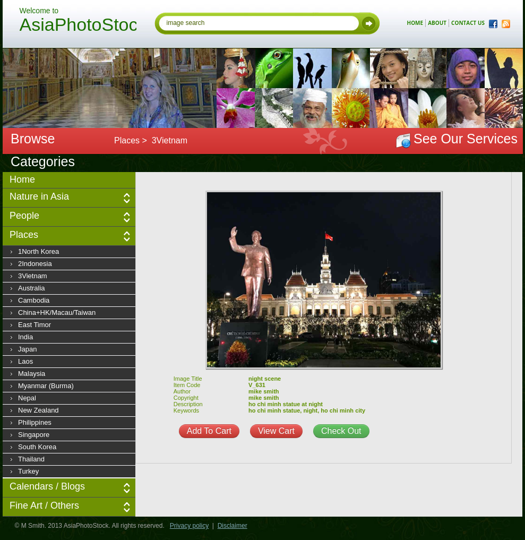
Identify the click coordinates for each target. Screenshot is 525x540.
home (415, 23)
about (437, 23)
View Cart (276, 430)
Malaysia (31, 374)
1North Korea (38, 251)
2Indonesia (35, 264)
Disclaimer (232, 525)
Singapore (33, 435)
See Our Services (466, 138)
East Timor (34, 325)
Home (22, 179)
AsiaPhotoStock (78, 26)
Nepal (27, 398)
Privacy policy (189, 525)
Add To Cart (209, 430)
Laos (25, 361)
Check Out (341, 430)
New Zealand (38, 410)
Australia (31, 288)
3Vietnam (32, 276)
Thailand (31, 459)
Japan (27, 349)
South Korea (37, 447)
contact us (468, 23)
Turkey (28, 471)
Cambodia (33, 300)
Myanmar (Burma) (46, 386)
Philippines (34, 422)
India (25, 337)
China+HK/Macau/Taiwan (57, 312)
